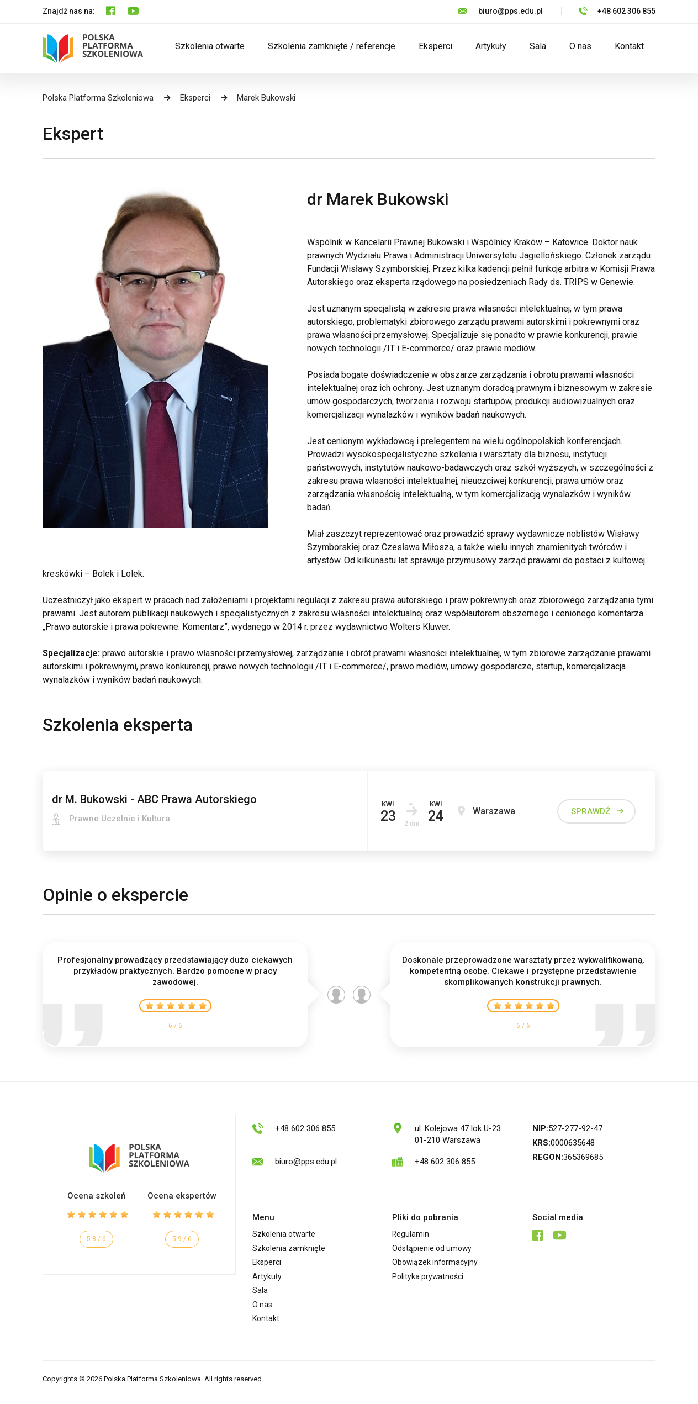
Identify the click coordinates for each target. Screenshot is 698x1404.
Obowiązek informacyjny (436, 1264)
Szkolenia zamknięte (289, 1249)
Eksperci (435, 46)
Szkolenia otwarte (210, 46)
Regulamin (411, 1234)
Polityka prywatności (429, 1279)
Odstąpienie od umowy (433, 1249)
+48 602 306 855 (626, 11)
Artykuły (490, 46)
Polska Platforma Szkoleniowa (98, 98)
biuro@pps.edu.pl (510, 11)
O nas (580, 46)
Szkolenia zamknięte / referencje (331, 46)
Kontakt (629, 46)
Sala (538, 46)
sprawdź (590, 811)
